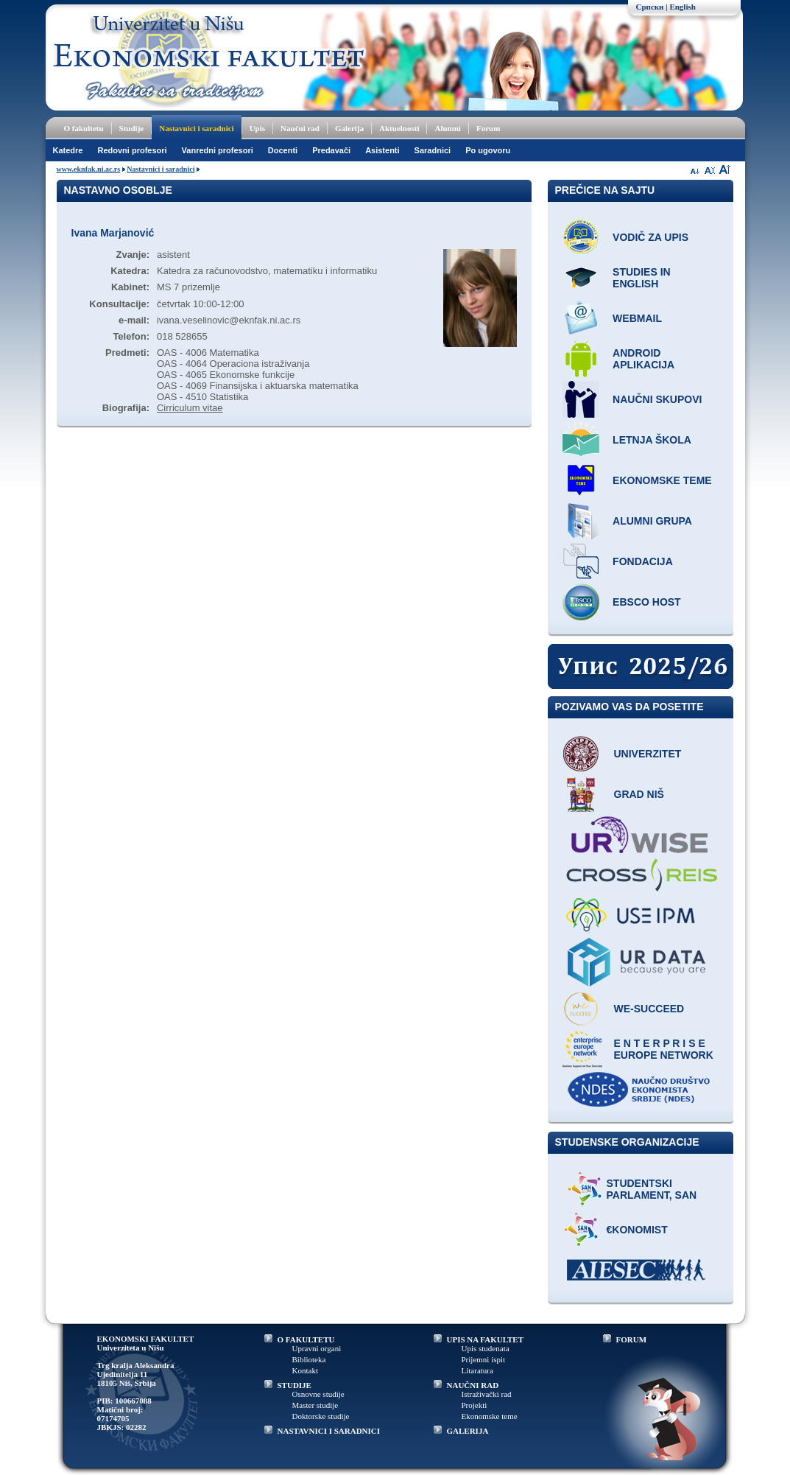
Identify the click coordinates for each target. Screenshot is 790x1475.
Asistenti (382, 150)
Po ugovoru (487, 150)
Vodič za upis (650, 237)
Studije (131, 128)
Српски (650, 6)
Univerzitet (648, 754)
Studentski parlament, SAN (652, 1189)
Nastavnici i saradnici (196, 128)
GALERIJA (468, 1430)
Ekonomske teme (662, 480)
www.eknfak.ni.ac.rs (89, 169)
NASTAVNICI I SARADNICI (329, 1430)
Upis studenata (485, 1348)
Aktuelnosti (399, 128)
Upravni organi (317, 1348)
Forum (488, 128)
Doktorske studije (321, 1416)
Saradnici (433, 150)
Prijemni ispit (484, 1359)
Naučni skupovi (657, 399)
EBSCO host (647, 602)
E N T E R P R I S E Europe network (663, 1049)
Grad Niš (639, 794)
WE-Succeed (649, 1009)
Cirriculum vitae (190, 407)
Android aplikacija (643, 359)
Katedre (68, 150)
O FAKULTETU (306, 1339)
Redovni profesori (131, 150)
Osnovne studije (318, 1394)
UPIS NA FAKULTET (485, 1339)
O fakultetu (84, 128)
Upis (257, 128)
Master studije (315, 1405)
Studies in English (642, 278)
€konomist (637, 1230)
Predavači (331, 150)
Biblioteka (309, 1359)
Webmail (637, 318)
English (682, 6)
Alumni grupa (652, 521)
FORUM (631, 1339)
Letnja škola (652, 440)
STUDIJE (294, 1385)
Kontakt (305, 1370)
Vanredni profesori (217, 150)
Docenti (282, 150)
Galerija (349, 128)
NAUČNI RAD (473, 1385)
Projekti (474, 1405)
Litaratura (477, 1370)
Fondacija (643, 561)
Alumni (447, 128)
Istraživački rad (487, 1394)
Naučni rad (300, 128)
